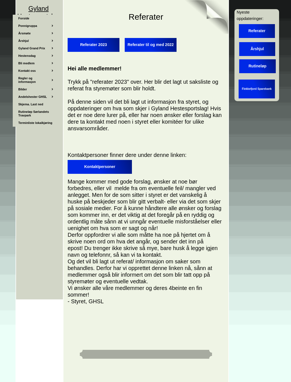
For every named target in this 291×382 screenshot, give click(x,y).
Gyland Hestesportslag (38, 12)
